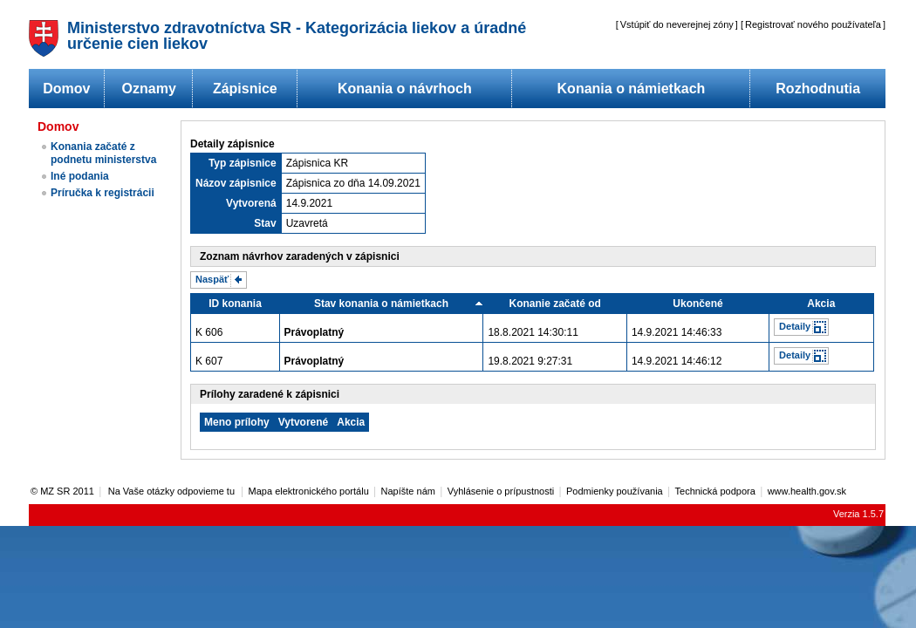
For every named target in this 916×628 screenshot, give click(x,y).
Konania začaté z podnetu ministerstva (103, 153)
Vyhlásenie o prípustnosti (501, 491)
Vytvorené (303, 422)
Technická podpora (715, 491)
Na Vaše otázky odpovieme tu (172, 491)
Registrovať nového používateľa (813, 24)
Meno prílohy (237, 422)
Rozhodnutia (818, 88)
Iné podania (80, 176)
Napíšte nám (408, 491)
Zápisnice (245, 88)
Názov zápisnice (236, 183)
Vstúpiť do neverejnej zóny (677, 24)
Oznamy (149, 88)
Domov (66, 88)
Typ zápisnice (242, 163)
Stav (265, 223)
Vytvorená (251, 203)
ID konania (235, 303)
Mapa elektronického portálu (309, 491)
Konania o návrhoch (405, 88)
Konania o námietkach (631, 88)
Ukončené (697, 303)
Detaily (794, 326)
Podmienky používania (614, 491)
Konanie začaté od (555, 303)
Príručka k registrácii (102, 193)
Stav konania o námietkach (381, 303)
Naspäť (212, 279)
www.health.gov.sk (807, 491)
